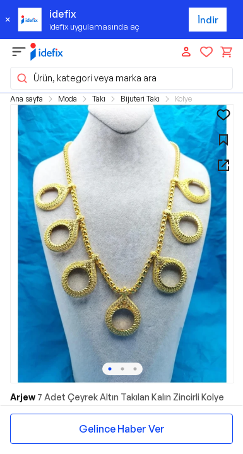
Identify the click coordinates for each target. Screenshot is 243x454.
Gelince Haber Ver (122, 428)
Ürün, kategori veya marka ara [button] (86, 78)
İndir (208, 20)
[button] (122, 244)
